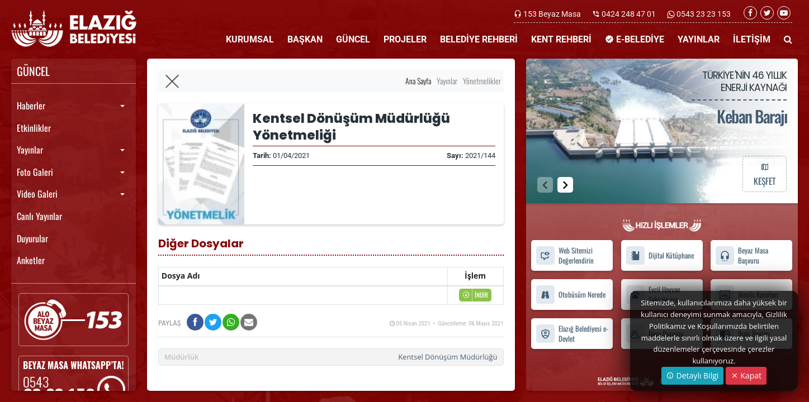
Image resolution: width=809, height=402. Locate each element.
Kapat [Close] (746, 375)
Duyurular (32, 238)
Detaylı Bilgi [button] (692, 375)
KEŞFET (764, 174)
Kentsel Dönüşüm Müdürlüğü (447, 357)
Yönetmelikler (482, 81)
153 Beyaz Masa (552, 13)
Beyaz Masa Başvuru (741, 256)
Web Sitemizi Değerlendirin (565, 256)
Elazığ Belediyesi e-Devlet (572, 333)
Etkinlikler (34, 128)
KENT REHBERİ (561, 39)
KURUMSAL (250, 39)
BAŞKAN (305, 39)
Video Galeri (37, 193)
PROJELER (405, 39)
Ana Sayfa (418, 81)
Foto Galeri (35, 172)
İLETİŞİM (751, 39)
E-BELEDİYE (634, 39)
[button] (565, 185)
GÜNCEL (353, 39)
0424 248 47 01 (629, 13)
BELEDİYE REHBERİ (479, 39)
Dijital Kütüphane (660, 255)
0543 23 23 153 (703, 13)
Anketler (31, 260)
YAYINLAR (699, 39)
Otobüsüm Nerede (570, 294)
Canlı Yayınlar (39, 216)
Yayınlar (30, 149)
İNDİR (475, 295)
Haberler (31, 105)
